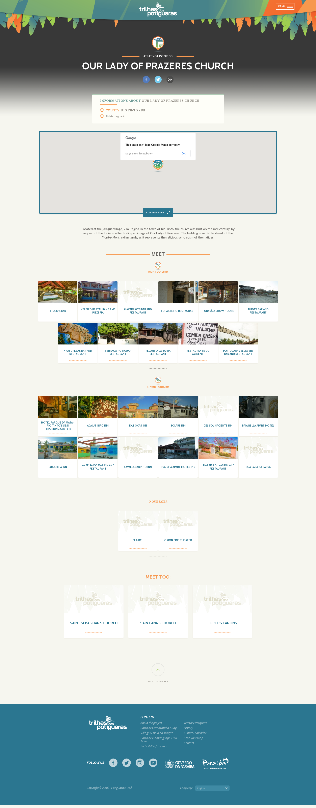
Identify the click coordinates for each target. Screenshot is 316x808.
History (188, 730)
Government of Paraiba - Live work (180, 767)
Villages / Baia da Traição (156, 735)
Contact (189, 745)
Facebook (113, 765)
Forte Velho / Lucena (153, 749)
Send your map (193, 740)
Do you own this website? (139, 153)
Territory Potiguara (196, 725)
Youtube (153, 765)
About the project (151, 725)
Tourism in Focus (215, 766)
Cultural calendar (195, 735)
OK (183, 153)
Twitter (126, 765)
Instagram (140, 765)
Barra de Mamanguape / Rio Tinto (158, 742)
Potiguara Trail (158, 9)
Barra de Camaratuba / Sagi (158, 730)
